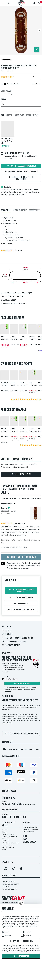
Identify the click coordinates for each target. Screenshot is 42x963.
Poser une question (21, 474)
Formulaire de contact (29, 804)
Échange (7, 634)
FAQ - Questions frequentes (10, 843)
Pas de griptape (32, 115)
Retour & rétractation (8, 834)
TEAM (25, 839)
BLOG (25, 836)
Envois (6, 627)
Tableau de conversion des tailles (17, 638)
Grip (2, 115)
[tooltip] (39, 83)
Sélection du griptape (15, 115)
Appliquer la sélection (21, 941)
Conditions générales (8, 882)
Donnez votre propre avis (21, 557)
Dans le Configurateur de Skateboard (21, 178)
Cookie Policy (5, 887)
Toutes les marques (28, 831)
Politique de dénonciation (9, 889)
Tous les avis (5, 840)
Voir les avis (36, 77)
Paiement (4, 830)
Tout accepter (21, 956)
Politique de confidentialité (10, 884)
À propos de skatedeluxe (30, 827)
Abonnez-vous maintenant (22, 683)
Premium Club (26, 563)
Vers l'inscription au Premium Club (21, 733)
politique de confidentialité (19, 952)
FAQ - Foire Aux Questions (14, 642)
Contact (4, 849)
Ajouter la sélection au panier (21, 166)
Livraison (4, 832)
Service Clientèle (11, 645)
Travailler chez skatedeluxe (30, 829)
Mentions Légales (9, 875)
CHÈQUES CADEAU (29, 842)
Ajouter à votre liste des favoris (21, 172)
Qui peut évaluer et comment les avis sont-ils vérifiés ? (21, 498)
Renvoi (6, 630)
